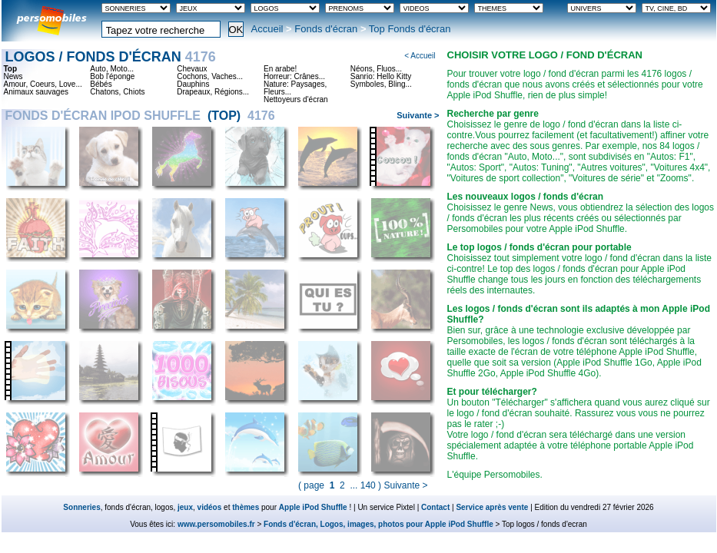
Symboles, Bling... (381, 84)
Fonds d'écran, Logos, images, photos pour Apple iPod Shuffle (378, 524)
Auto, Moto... (112, 69)
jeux (185, 507)
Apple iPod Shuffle (313, 507)
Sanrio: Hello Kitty (380, 77)
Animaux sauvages (36, 92)
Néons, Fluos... (376, 69)
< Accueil (419, 55)
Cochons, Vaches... (210, 77)
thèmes (245, 507)
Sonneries (81, 507)
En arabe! (280, 69)
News (13, 77)
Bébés (100, 84)
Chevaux (192, 69)
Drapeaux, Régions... (213, 92)
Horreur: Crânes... (294, 77)
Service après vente (492, 507)
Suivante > (418, 115)
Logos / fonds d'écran (110, 57)
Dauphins (193, 84)
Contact (435, 507)
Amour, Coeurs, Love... (43, 84)
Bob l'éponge (112, 77)
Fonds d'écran (325, 29)
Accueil (267, 29)
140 (368, 485)
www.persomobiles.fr (216, 524)
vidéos (210, 507)
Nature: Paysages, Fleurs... (295, 88)
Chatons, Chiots (117, 92)
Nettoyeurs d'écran (296, 100)
